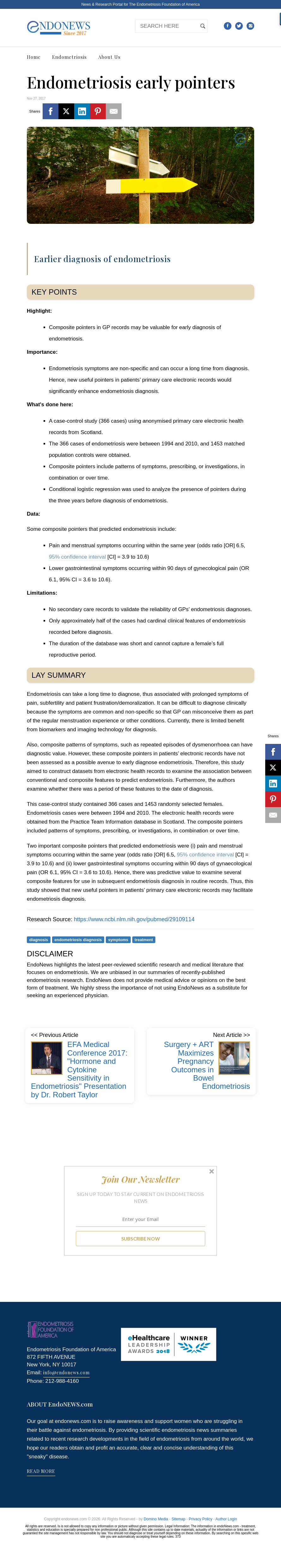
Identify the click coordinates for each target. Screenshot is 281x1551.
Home (34, 57)
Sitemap (178, 1519)
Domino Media (156, 1519)
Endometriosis (69, 57)
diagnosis (38, 939)
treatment (144, 939)
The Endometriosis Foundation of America (164, 4)
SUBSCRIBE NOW (140, 1238)
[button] (141, 1179)
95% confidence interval (77, 557)
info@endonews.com (66, 1373)
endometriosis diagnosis (78, 939)
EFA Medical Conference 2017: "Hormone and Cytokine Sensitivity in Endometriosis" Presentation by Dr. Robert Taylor (79, 1069)
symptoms (118, 939)
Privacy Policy (200, 1519)
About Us (109, 57)
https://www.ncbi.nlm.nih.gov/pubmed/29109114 (134, 919)
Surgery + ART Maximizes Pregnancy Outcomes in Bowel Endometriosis (207, 1065)
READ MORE (41, 1471)
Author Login (226, 1519)
